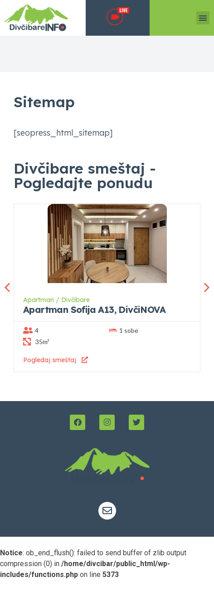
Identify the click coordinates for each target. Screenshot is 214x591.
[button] (202, 17)
